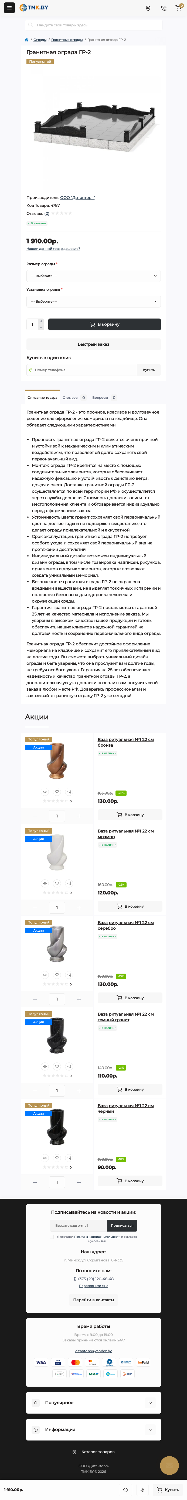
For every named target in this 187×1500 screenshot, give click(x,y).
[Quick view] (45, 792)
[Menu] (9, 7)
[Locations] (148, 8)
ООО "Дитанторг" (77, 197)
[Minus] (41, 327)
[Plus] (41, 321)
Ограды (39, 40)
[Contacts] (163, 8)
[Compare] (69, 792)
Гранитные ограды (67, 40)
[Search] (31, 25)
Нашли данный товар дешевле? (53, 249)
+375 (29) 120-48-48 (95, 1279)
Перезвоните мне (93, 1286)
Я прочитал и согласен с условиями (96, 1239)
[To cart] (130, 814)
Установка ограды (44, 289)
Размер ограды (41, 264)
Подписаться (122, 1225)
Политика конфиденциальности (97, 1237)
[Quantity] (32, 324)
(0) (46, 213)
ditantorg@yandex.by (93, 1351)
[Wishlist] (57, 792)
